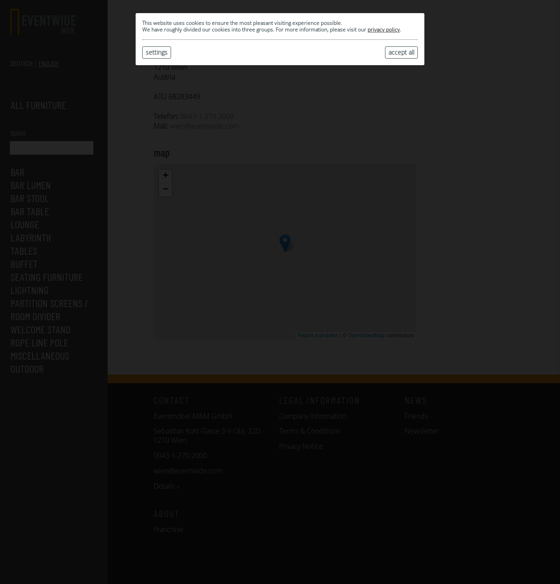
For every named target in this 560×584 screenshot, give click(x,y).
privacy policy (384, 29)
